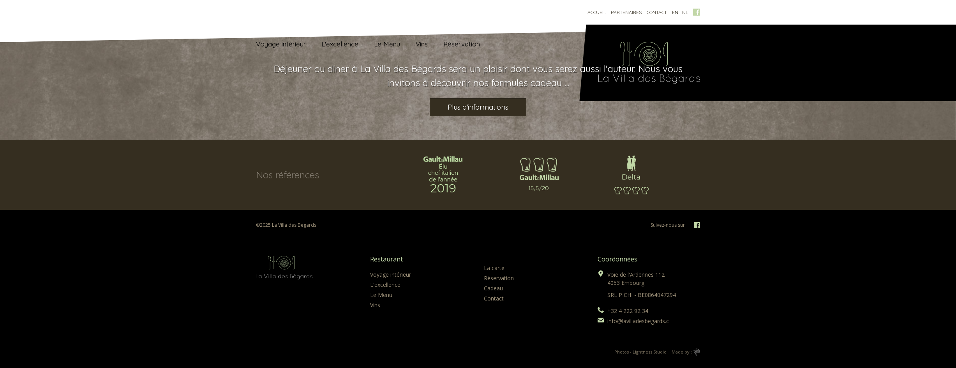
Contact (657, 12)
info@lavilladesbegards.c (638, 321)
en (675, 12)
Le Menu (387, 44)
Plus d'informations (478, 107)
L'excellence (339, 44)
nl (685, 12)
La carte (494, 268)
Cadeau (493, 288)
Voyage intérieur (281, 44)
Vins (422, 44)
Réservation (461, 44)
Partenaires (626, 12)
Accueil (596, 12)
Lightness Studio (650, 352)
